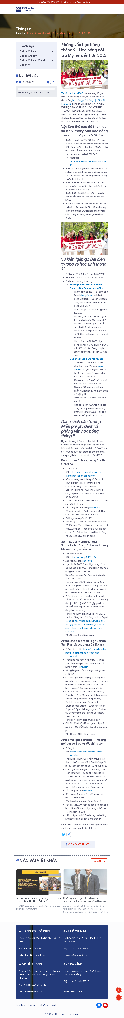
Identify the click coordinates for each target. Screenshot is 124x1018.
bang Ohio (86, 295)
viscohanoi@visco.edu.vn (32, 955)
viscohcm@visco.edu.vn (75, 955)
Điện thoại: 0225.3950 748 (33, 985)
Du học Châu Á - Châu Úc (37, 60)
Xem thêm (99, 861)
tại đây (68, 621)
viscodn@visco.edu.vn (74, 991)
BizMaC (75, 1014)
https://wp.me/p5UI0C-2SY (83, 557)
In (54, 82)
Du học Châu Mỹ (37, 55)
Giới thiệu (20, 1005)
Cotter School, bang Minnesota (86, 359)
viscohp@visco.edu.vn (31, 991)
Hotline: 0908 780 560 (31, 948)
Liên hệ (54, 1005)
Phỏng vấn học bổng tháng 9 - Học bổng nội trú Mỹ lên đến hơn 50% (59, 33)
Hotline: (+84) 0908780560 (46, 2)
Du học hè (37, 64)
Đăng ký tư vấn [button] (78, 844)
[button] (106, 9)
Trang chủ (20, 33)
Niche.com (94, 507)
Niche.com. (83, 667)
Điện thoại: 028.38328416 (76, 948)
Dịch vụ (31, 1005)
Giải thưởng (42, 1005)
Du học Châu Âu (37, 51)
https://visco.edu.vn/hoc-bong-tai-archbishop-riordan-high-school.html (86, 653)
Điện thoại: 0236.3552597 (76, 981)
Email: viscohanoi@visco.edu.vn (75, 2)
